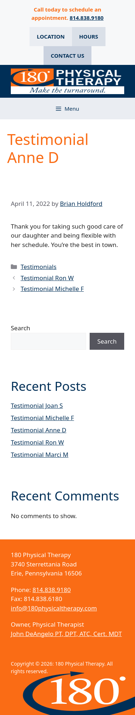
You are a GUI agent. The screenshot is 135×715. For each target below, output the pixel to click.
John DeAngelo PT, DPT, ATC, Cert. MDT (66, 634)
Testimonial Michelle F (52, 288)
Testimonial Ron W (47, 278)
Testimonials (39, 266)
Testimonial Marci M (39, 454)
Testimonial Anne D (38, 430)
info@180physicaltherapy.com (54, 608)
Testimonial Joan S (37, 405)
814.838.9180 (86, 17)
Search (20, 328)
